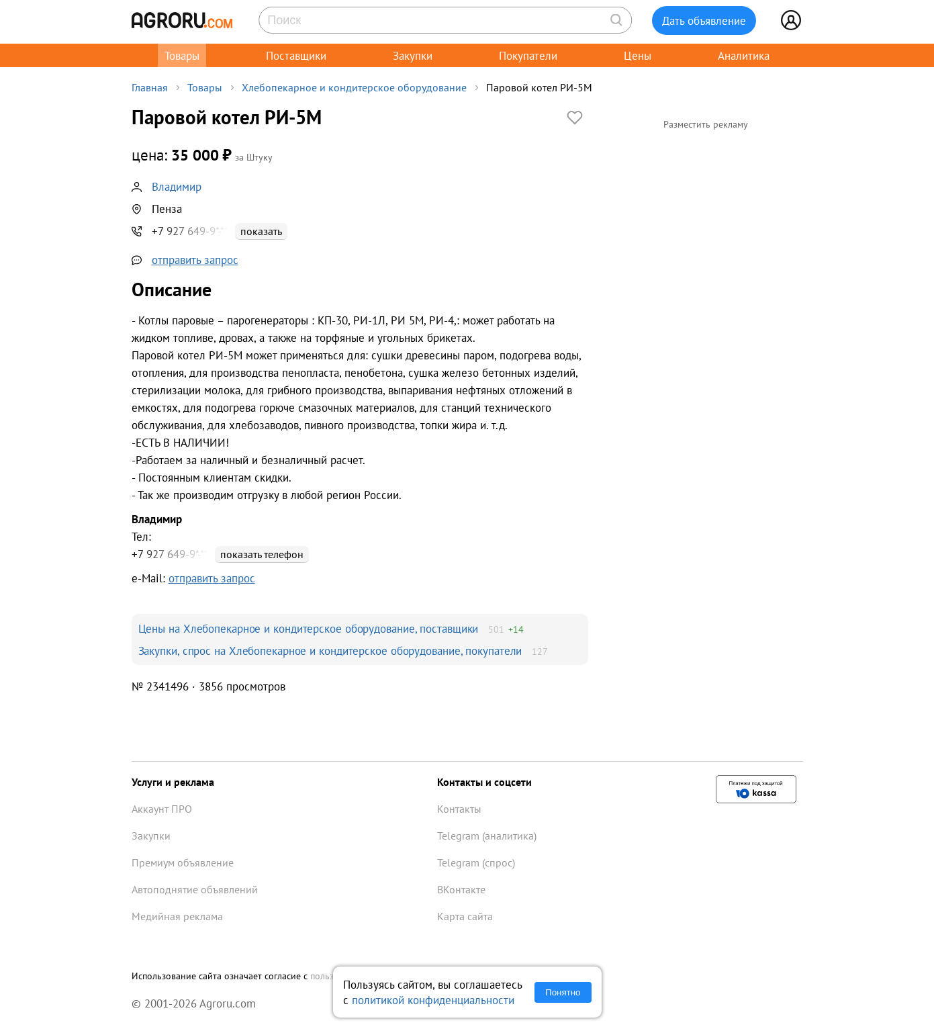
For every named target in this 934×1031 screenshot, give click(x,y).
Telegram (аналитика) (486, 835)
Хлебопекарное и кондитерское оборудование (354, 87)
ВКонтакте (461, 889)
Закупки (412, 55)
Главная (150, 87)
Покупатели (528, 55)
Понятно (562, 992)
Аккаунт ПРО (162, 808)
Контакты (459, 808)
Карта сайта (465, 916)
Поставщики (296, 55)
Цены (637, 55)
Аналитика (743, 55)
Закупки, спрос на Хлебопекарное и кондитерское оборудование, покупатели (330, 650)
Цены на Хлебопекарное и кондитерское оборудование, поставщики (308, 628)
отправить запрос (195, 259)
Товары (182, 55)
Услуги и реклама (173, 782)
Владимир (176, 186)
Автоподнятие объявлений (195, 889)
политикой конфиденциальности (433, 999)
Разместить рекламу (705, 124)
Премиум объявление (183, 862)
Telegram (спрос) (476, 862)
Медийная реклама (177, 916)
